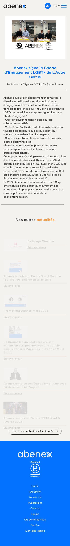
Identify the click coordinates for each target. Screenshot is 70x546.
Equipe (35, 514)
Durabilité (35, 491)
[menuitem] (57, 6)
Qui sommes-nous (35, 519)
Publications (35, 502)
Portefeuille (35, 497)
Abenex (59, 84)
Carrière (35, 525)
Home (35, 486)
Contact (35, 508)
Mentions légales (35, 530)
